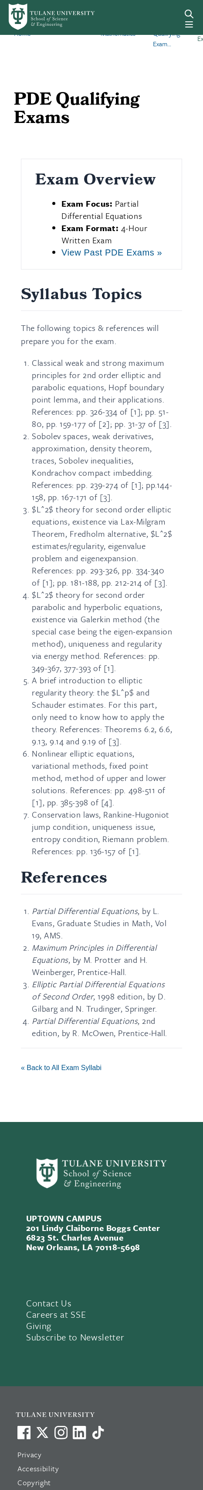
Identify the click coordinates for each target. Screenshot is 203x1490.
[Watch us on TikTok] (98, 1432)
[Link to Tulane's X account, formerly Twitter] (42, 1432)
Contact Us (49, 1302)
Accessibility (38, 1468)
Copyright (34, 1482)
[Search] (189, 14)
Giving (38, 1325)
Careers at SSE (56, 1314)
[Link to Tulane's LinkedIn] (79, 1432)
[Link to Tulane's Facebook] (61, 1432)
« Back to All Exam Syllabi (61, 1067)
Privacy (29, 1454)
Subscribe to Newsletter (75, 1336)
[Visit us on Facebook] (23, 1432)
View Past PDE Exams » (111, 252)
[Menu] (189, 24)
